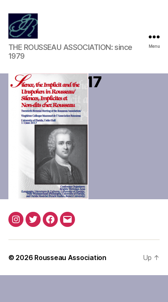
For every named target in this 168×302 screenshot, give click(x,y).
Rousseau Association (70, 257)
